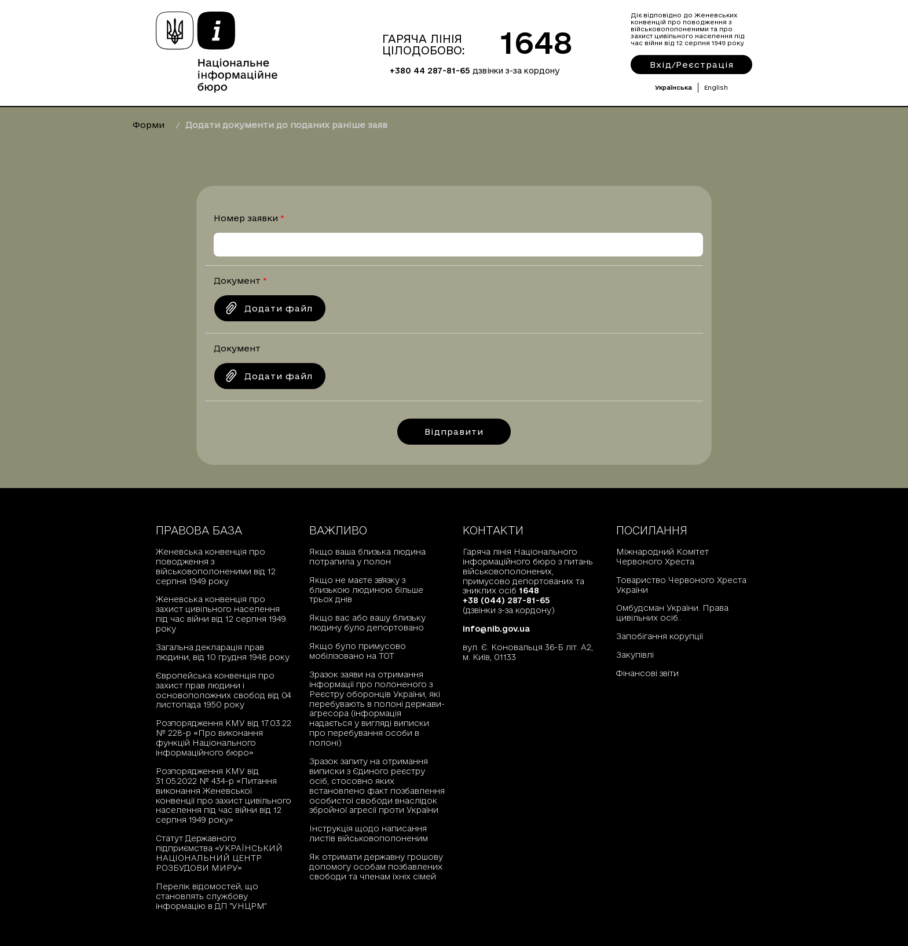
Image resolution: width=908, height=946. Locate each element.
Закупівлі (635, 654)
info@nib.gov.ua (496, 628)
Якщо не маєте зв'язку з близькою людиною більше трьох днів (366, 589)
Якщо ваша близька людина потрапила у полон (367, 556)
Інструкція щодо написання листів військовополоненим (368, 833)
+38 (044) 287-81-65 (506, 600)
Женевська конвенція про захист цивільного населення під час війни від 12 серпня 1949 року (221, 614)
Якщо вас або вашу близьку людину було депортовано (367, 622)
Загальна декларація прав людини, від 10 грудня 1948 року (223, 652)
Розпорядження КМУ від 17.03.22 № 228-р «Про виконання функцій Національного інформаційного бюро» (223, 737)
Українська (673, 87)
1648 (536, 42)
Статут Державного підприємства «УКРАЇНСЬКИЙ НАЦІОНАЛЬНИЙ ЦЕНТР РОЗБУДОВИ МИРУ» (219, 853)
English (716, 87)
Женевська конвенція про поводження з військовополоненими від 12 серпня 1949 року (216, 566)
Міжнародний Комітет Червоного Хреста (662, 556)
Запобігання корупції (659, 636)
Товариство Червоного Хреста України (681, 585)
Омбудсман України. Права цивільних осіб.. (672, 612)
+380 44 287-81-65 (430, 70)
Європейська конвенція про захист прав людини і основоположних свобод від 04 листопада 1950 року (223, 690)
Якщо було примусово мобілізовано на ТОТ (357, 651)
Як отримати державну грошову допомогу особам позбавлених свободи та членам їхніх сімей (376, 866)
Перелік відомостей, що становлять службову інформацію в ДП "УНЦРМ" (211, 896)
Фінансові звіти (647, 673)
